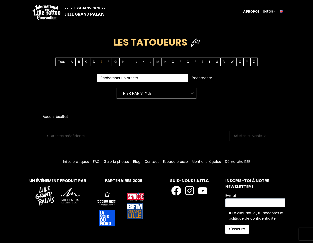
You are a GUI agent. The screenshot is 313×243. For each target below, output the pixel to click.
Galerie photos (116, 161)
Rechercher (202, 77)
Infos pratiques (76, 161)
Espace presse (175, 161)
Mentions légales (206, 161)
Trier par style (136, 93)
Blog (137, 161)
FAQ (96, 161)
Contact (152, 161)
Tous (61, 61)
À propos (251, 11)
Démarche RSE (237, 161)
